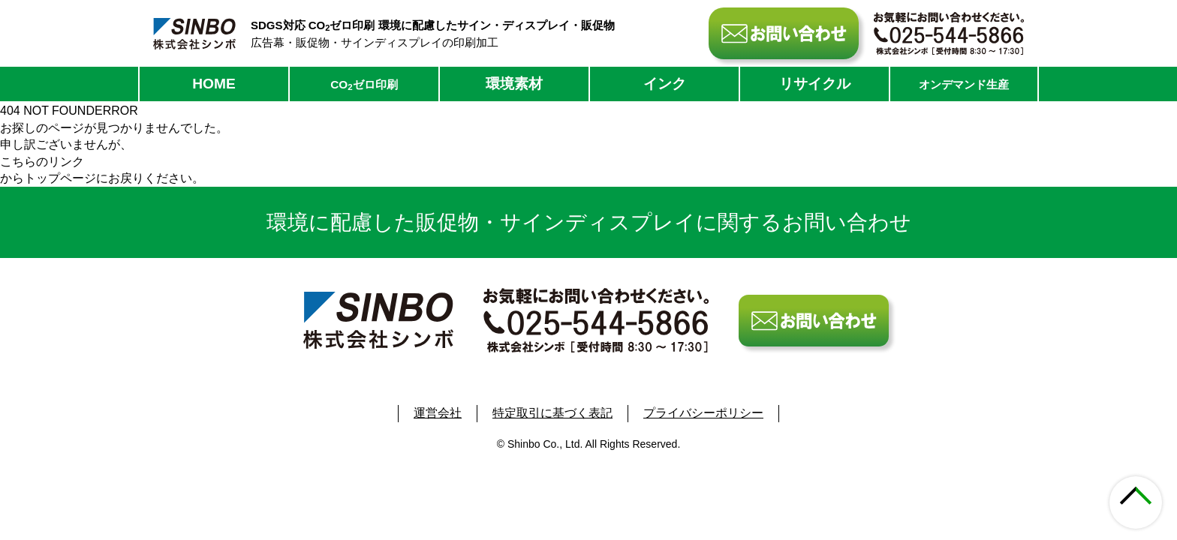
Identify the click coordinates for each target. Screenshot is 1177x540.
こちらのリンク (42, 161)
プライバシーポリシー (703, 412)
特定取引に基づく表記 (552, 412)
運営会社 (438, 412)
